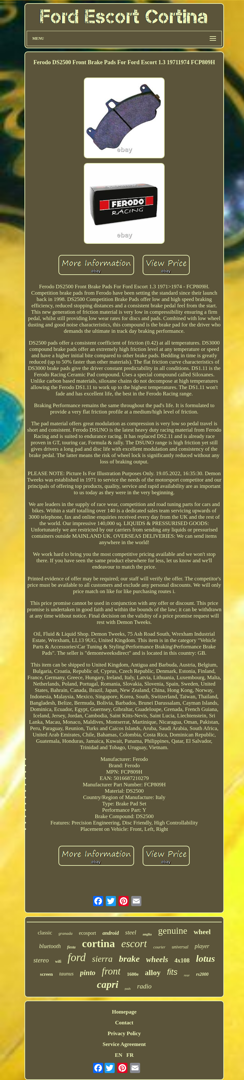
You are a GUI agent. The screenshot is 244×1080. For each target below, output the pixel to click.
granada (65, 933)
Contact (124, 1023)
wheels (157, 959)
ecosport (87, 933)
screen (46, 974)
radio (144, 986)
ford (77, 957)
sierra (102, 959)
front (111, 971)
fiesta (71, 947)
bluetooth (50, 946)
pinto (88, 973)
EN (118, 1055)
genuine (172, 931)
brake (129, 959)
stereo (41, 960)
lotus (205, 958)
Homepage (124, 1012)
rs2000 (202, 974)
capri (108, 984)
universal (180, 947)
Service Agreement (124, 1044)
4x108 (182, 960)
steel (130, 932)
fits (172, 972)
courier (159, 947)
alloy (152, 972)
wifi (58, 961)
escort (134, 943)
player (202, 946)
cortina (98, 943)
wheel (202, 932)
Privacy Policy (124, 1033)
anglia (147, 934)
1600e (133, 974)
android (110, 933)
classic (45, 933)
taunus (66, 974)
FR (130, 1055)
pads (128, 988)
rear (187, 975)
